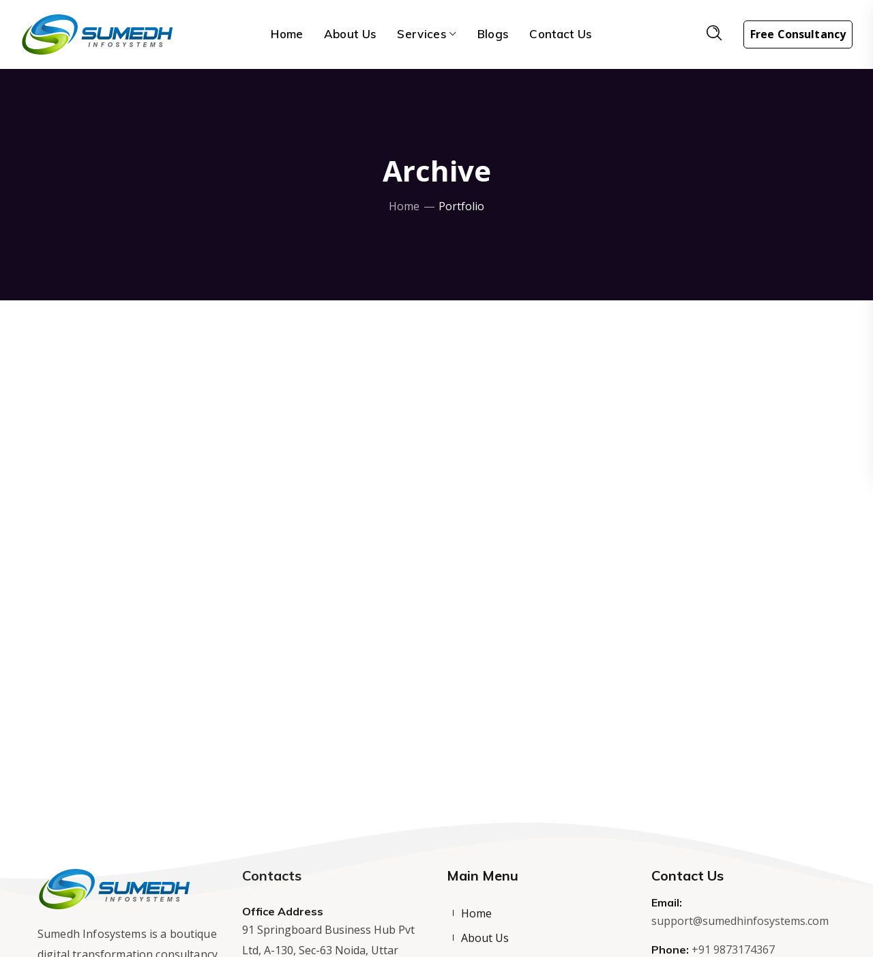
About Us (485, 937)
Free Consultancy (798, 34)
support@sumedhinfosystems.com (740, 920)
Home (404, 206)
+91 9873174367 (733, 949)
